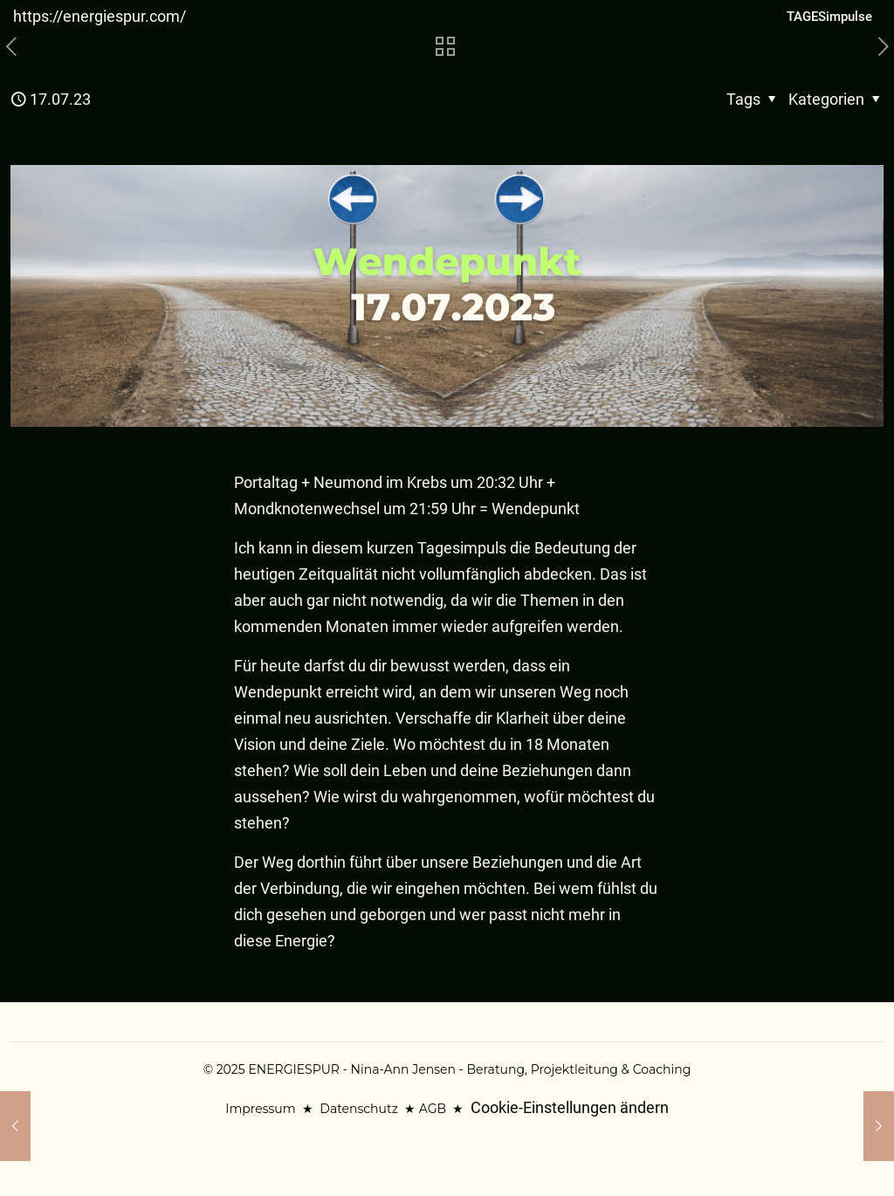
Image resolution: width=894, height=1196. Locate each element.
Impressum (260, 1109)
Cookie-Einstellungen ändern (570, 1107)
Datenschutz (358, 1109)
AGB (432, 1109)
